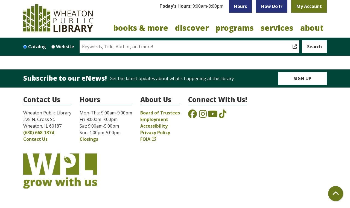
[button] (191, 6)
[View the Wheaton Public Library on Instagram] (203, 116)
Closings (89, 139)
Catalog (37, 47)
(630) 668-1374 (38, 133)
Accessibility (154, 126)
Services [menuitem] (277, 28)
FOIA (145, 139)
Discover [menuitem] (192, 28)
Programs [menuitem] (234, 28)
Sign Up (302, 78)
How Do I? (271, 6)
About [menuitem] (311, 28)
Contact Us (35, 139)
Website (65, 47)
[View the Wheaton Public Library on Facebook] (192, 116)
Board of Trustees (160, 113)
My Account (309, 6)
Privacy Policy (155, 133)
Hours (240, 6)
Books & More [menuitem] (140, 28)
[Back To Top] (335, 193)
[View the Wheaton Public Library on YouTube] (213, 116)
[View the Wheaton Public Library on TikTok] (222, 116)
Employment (154, 119)
